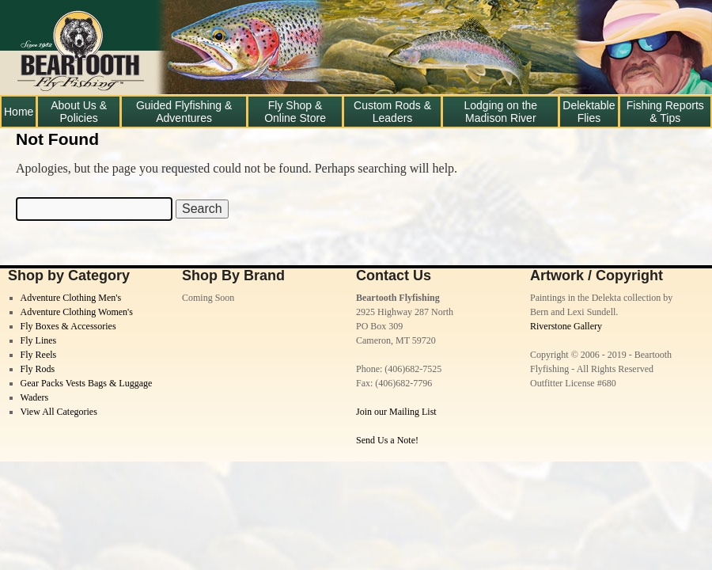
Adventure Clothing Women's (77, 311)
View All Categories (59, 411)
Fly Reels (39, 354)
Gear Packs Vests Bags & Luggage (87, 383)
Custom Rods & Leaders (392, 111)
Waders (35, 397)
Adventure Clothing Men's (71, 297)
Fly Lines (39, 340)
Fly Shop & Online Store (295, 111)
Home (18, 111)
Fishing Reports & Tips (665, 111)
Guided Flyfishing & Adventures (184, 111)
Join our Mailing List (396, 411)
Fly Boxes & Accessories (68, 326)
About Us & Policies (79, 111)
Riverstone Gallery (566, 326)
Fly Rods (38, 368)
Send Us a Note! (387, 440)
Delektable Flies (588, 111)
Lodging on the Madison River (501, 111)
